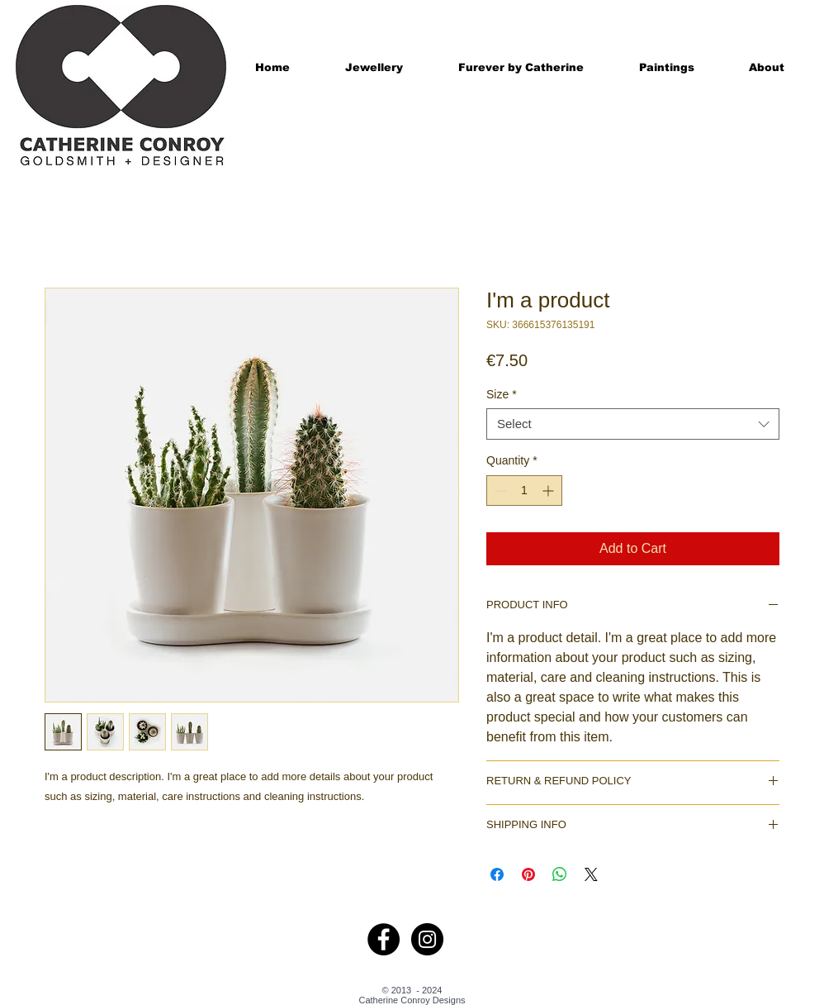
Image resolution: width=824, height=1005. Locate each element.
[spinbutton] (524, 490)
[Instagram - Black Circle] (427, 939)
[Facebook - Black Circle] (383, 939)
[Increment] (549, 490)
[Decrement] (499, 490)
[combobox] (632, 424)
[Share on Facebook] (497, 874)
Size (501, 394)
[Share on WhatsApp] (560, 874)
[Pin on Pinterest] (528, 874)
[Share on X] (591, 874)
